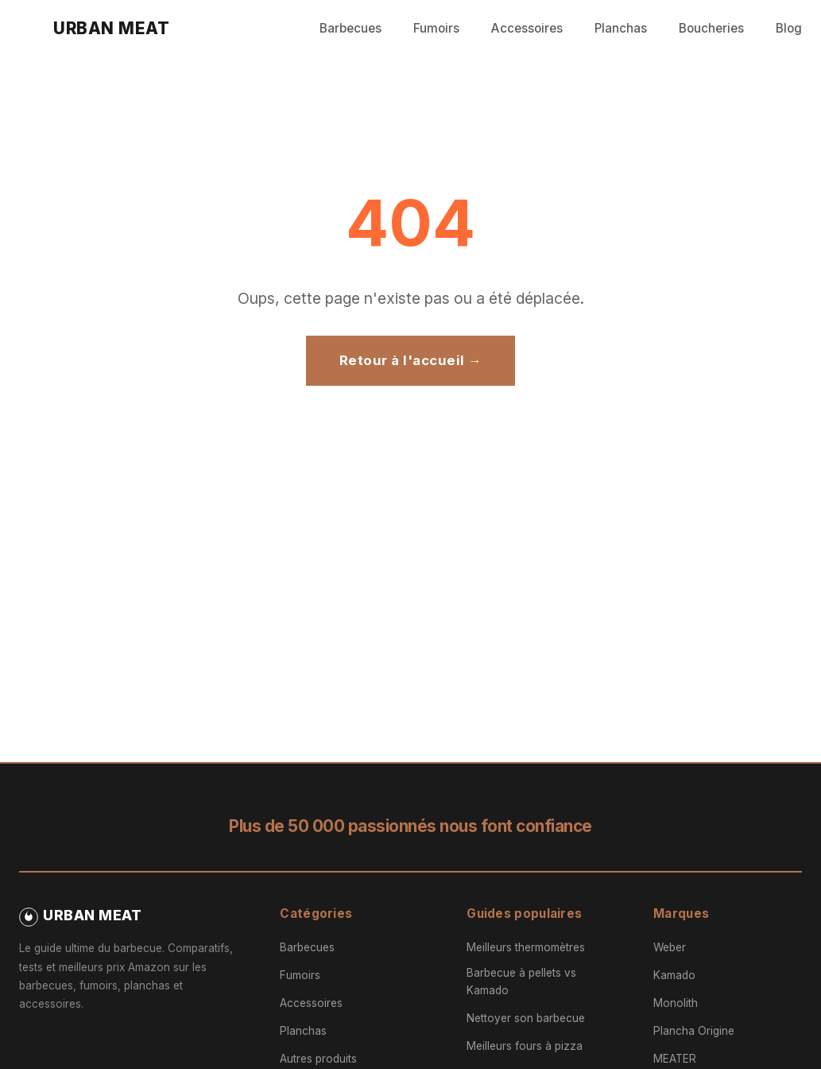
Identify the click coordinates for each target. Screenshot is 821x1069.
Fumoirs (436, 28)
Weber (669, 947)
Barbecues (350, 28)
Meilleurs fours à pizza (525, 1046)
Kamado (674, 975)
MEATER (674, 1058)
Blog (789, 28)
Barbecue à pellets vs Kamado (521, 981)
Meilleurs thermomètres (526, 947)
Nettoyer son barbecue (526, 1018)
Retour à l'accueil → (410, 360)
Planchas (620, 28)
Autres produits (318, 1058)
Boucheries (711, 28)
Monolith (675, 1003)
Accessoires (527, 28)
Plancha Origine (693, 1030)
